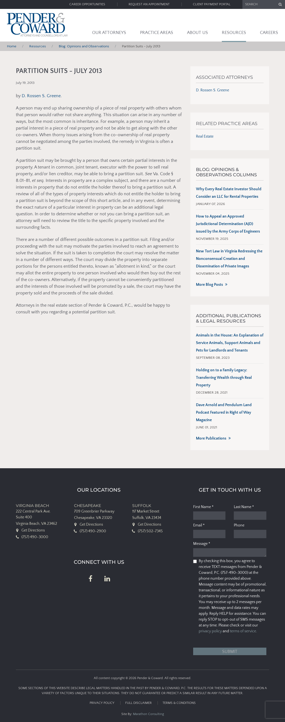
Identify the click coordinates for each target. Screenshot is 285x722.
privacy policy (210, 631)
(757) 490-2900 (93, 531)
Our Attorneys (109, 32)
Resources (234, 32)
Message (201, 544)
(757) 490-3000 (34, 537)
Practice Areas (156, 32)
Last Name (244, 507)
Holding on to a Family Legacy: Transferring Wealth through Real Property (224, 377)
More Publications (211, 438)
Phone (239, 525)
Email (199, 525)
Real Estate (204, 136)
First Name (203, 507)
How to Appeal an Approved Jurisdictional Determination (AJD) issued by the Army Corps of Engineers (228, 224)
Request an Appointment (149, 4)
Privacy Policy (102, 703)
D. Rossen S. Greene (41, 95)
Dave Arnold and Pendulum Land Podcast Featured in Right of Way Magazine (224, 412)
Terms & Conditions (179, 703)
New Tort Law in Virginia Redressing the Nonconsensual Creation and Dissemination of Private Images (229, 259)
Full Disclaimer (138, 703)
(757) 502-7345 (150, 531)
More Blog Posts (209, 284)
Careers (269, 32)
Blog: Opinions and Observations (84, 46)
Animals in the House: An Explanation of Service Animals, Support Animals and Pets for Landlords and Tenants (229, 343)
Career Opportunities (87, 4)
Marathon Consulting (148, 714)
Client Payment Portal (211, 4)
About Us (197, 32)
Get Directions (33, 530)
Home (11, 46)
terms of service (243, 631)
